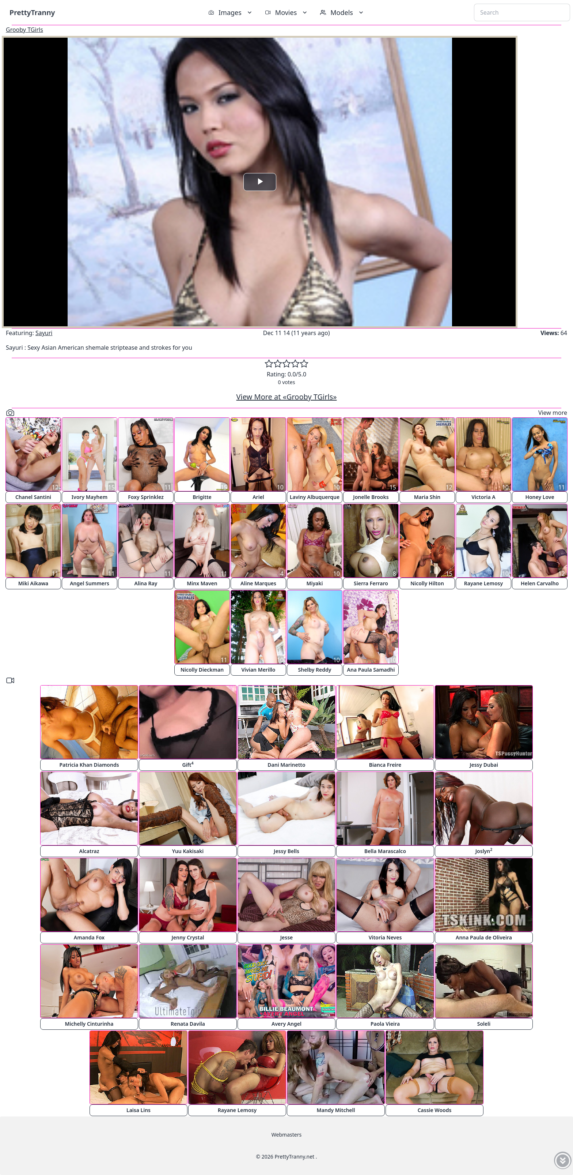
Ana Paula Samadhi (371, 669)
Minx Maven (202, 583)
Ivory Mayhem (89, 496)
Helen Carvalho (540, 583)
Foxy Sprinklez (146, 496)
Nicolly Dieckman (202, 669)
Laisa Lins (138, 1110)
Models (342, 12)
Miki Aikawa (33, 583)
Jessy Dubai (484, 764)
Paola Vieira (385, 1023)
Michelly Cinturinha (89, 1023)
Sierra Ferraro (371, 583)
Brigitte (202, 496)
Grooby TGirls (24, 30)
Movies (286, 12)
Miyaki (314, 583)
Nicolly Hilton (427, 583)
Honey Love (539, 496)
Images (230, 12)
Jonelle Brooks (370, 496)
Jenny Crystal (187, 937)
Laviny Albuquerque (314, 496)
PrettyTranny (32, 12)
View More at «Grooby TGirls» (286, 397)
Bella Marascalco (385, 851)
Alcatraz (89, 851)
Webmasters (286, 1134)
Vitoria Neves (385, 937)
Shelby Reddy (314, 669)
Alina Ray (146, 583)
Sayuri (44, 333)
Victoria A (483, 496)
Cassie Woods (435, 1110)
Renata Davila (188, 1023)
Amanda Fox (89, 937)
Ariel (258, 496)
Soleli (483, 1023)
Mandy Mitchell (336, 1110)
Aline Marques (258, 583)
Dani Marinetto (286, 764)
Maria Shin (427, 496)
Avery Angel (286, 1023)
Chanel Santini (33, 496)
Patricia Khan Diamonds (89, 764)
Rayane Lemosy (483, 583)
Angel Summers (89, 583)
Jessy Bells (286, 851)
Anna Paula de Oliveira (484, 937)
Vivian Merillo (259, 669)
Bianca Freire (385, 764)
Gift (187, 764)
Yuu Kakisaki (188, 851)
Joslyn (483, 851)
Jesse (286, 937)
